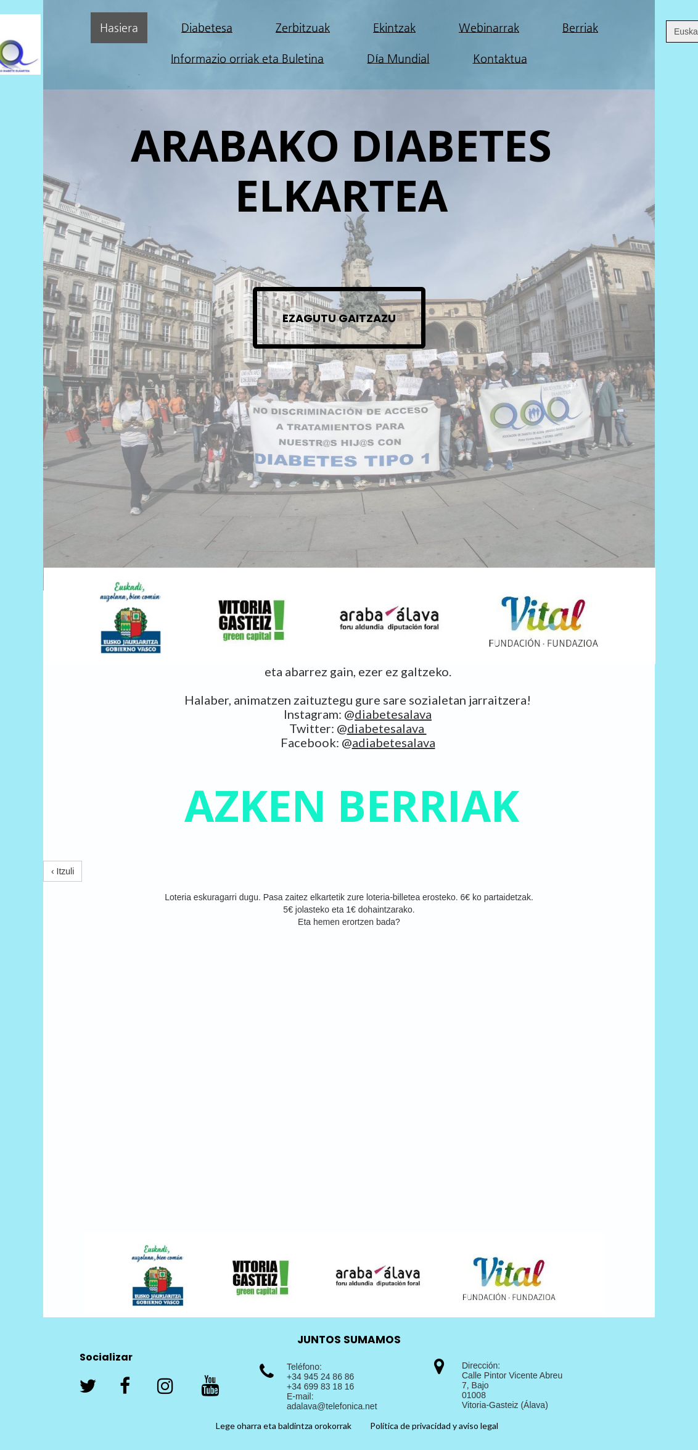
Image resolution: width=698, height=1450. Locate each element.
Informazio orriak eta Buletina (247, 58)
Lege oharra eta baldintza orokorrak (283, 1425)
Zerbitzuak (303, 27)
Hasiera (119, 27)
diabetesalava (393, 713)
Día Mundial (398, 58)
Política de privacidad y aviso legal (434, 1425)
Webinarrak (489, 27)
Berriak (580, 27)
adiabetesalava (393, 742)
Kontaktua (500, 58)
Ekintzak (394, 27)
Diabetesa (206, 27)
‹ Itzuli (62, 871)
